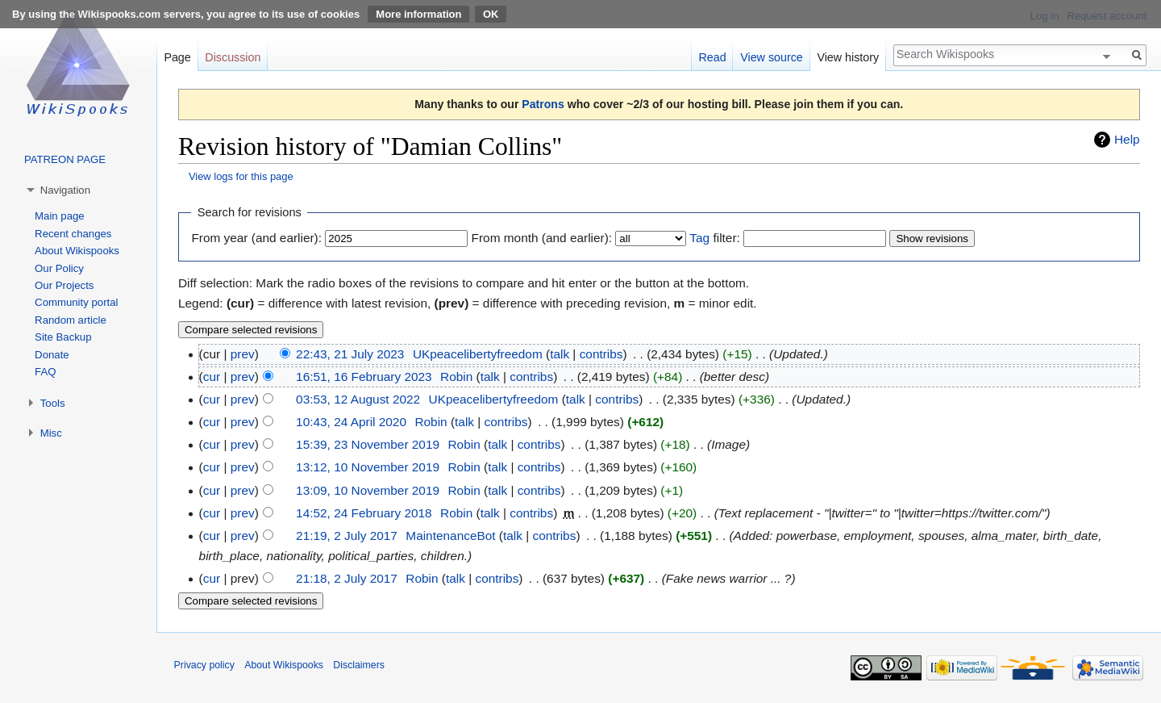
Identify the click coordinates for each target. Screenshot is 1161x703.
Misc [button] (51, 433)
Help (1127, 139)
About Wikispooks (77, 251)
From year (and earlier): (256, 238)
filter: (714, 238)
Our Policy (59, 268)
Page (177, 57)
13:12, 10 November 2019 (367, 467)
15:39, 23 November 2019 (367, 444)
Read (712, 57)
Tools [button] (52, 403)
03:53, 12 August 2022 (358, 399)
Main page (60, 216)
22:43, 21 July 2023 (350, 354)
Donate (52, 355)
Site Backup (63, 337)
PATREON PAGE (65, 159)
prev (243, 354)
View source (771, 57)
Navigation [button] (65, 190)
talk (559, 354)
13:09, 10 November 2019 (367, 490)
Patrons (543, 104)
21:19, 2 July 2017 (346, 535)
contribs (601, 354)
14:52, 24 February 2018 (364, 513)
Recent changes (73, 234)
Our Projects (64, 285)
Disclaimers (359, 665)
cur (211, 376)
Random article (70, 320)
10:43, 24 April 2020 (351, 422)
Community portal (76, 302)
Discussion (232, 57)
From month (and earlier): (542, 238)
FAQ (45, 372)
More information (418, 14)
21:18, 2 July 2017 (346, 578)
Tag (699, 238)
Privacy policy (204, 665)
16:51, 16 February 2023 (364, 376)
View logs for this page (241, 176)
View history (848, 57)
